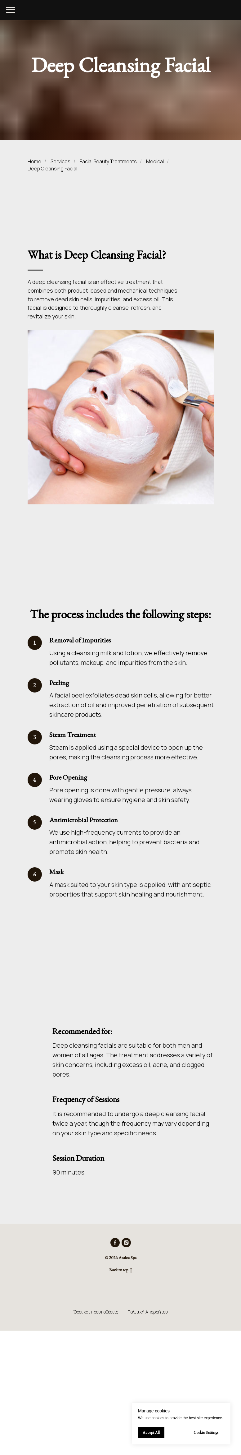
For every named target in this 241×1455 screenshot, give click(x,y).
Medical (155, 161)
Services (60, 161)
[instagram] (126, 1242)
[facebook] (115, 1242)
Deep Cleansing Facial (52, 169)
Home (34, 161)
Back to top (120, 1270)
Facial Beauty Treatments (108, 161)
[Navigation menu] (10, 10)
